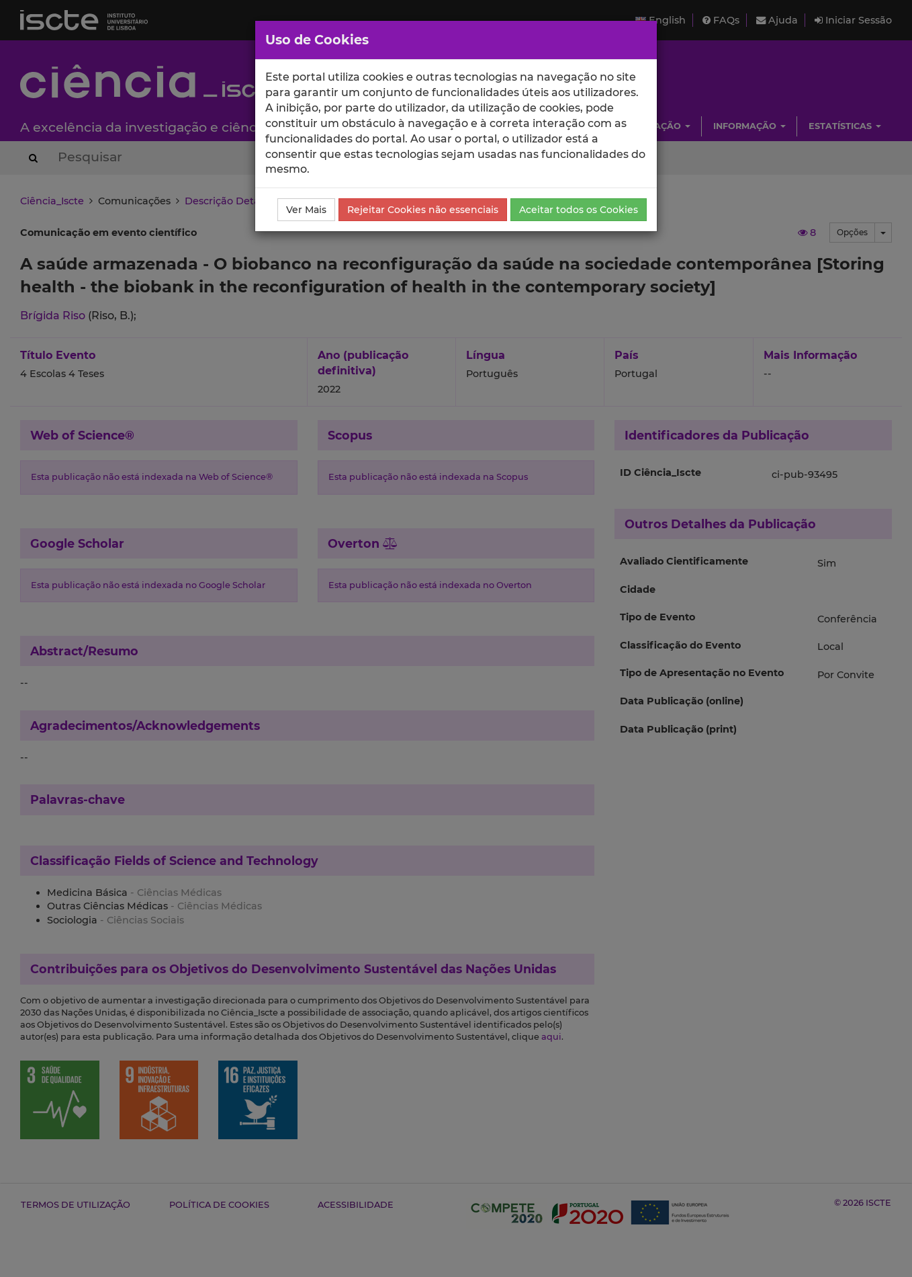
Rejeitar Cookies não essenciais (422, 210)
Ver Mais (306, 210)
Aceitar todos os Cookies (578, 210)
